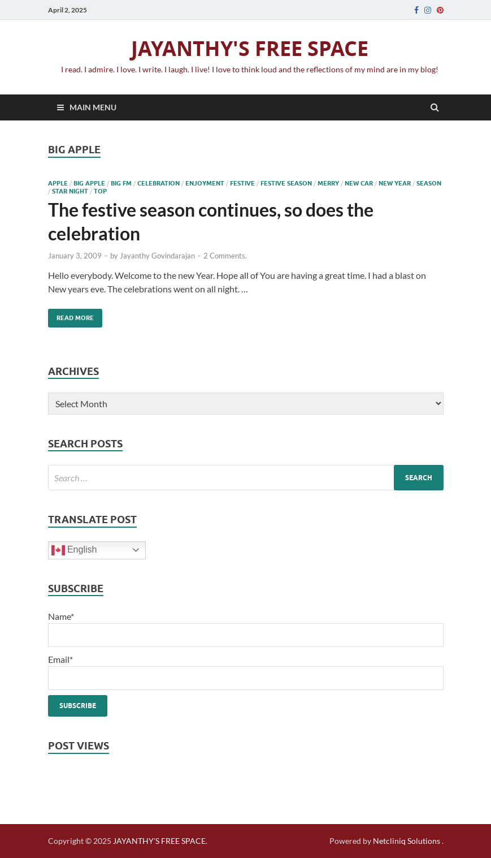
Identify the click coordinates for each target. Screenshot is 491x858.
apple (58, 183)
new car (359, 183)
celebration (158, 183)
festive (242, 183)
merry (328, 183)
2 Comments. (225, 255)
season (428, 183)
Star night (70, 191)
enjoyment (204, 183)
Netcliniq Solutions (406, 841)
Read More (71, 315)
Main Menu (92, 107)
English (74, 550)
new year (395, 183)
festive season (286, 183)
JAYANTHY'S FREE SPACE (249, 48)
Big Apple (89, 183)
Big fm (121, 183)
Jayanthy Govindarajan (157, 255)
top (100, 191)
